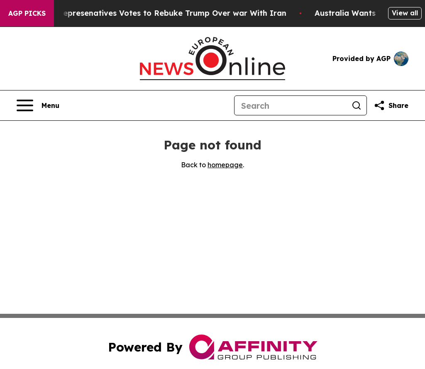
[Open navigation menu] (38, 105)
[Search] (290, 105)
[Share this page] (391, 105)
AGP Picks (27, 13)
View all (405, 13)
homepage (225, 165)
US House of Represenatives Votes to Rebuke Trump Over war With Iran (153, 13)
